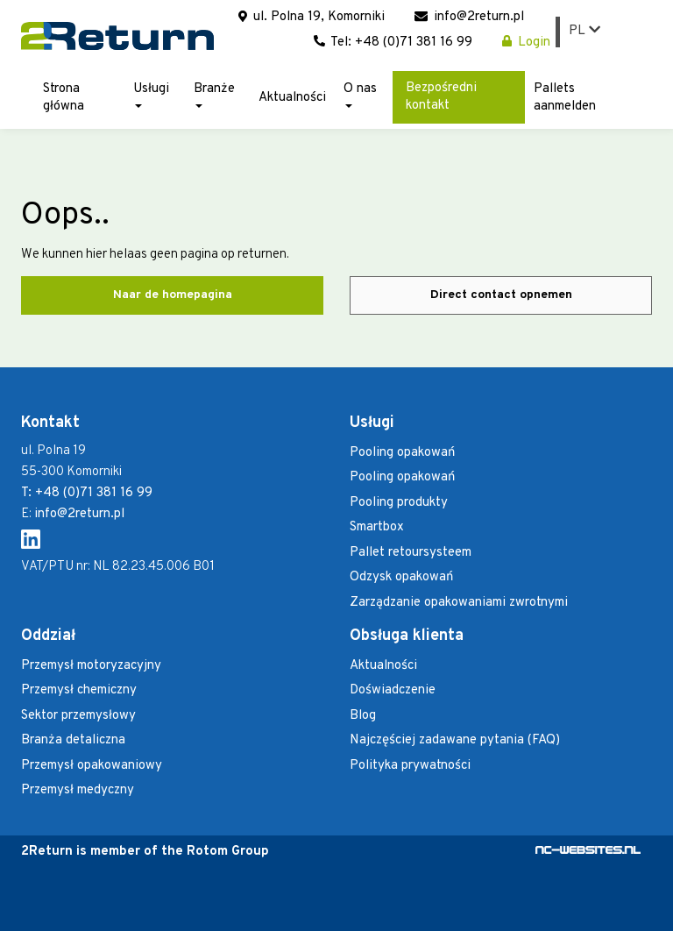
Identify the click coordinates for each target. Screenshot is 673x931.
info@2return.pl (469, 17)
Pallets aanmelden (565, 98)
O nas (360, 94)
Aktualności (292, 97)
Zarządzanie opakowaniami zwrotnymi (459, 602)
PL (584, 31)
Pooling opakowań (402, 452)
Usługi (151, 94)
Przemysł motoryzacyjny (91, 665)
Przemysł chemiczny (79, 690)
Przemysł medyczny (77, 790)
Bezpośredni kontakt (441, 97)
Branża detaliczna (73, 740)
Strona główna (63, 98)
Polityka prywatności (410, 765)
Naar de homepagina (172, 295)
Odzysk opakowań (401, 577)
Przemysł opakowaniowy (91, 765)
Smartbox (377, 527)
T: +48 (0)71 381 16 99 (86, 493)
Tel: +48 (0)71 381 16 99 (393, 42)
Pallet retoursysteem (410, 552)
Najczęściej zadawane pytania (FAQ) (455, 740)
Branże (214, 94)
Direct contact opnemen (501, 295)
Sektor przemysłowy (78, 715)
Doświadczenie (393, 690)
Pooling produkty (399, 502)
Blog (363, 715)
